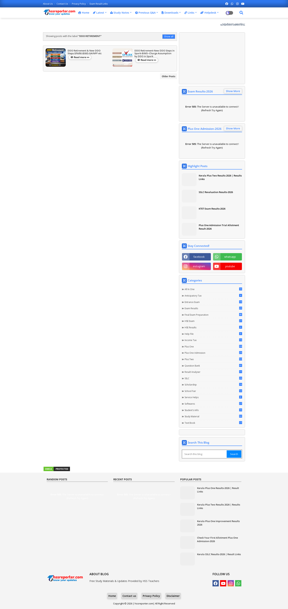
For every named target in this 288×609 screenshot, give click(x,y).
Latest (98, 12)
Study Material (213, 416)
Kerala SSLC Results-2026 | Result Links (219, 554)
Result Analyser (213, 372)
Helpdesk (208, 12)
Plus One (213, 346)
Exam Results (213, 308)
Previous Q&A (145, 12)
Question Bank (213, 365)
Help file (213, 333)
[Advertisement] (212, 58)
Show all (168, 36)
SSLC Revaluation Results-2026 (216, 192)
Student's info (213, 410)
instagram (199, 266)
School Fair (213, 391)
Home (83, 12)
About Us (48, 3)
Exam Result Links (99, 3)
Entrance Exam (213, 302)
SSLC (213, 378)
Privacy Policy (79, 3)
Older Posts (168, 76)
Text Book (213, 422)
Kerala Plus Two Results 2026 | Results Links (220, 177)
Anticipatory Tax (213, 295)
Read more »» (81, 57)
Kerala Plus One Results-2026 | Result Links (218, 489)
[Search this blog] (205, 454)
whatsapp (230, 256)
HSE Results (213, 327)
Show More (233, 91)
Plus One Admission (213, 352)
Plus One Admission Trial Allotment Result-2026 (219, 227)
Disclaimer (173, 596)
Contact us (63, 3)
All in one (213, 289)
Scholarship (213, 384)
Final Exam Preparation (213, 314)
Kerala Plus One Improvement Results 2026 (218, 522)
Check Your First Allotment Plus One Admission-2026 (217, 539)
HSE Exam (213, 321)
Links (189, 12)
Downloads (170, 12)
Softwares (213, 403)
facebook (199, 256)
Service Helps (213, 397)
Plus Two (213, 359)
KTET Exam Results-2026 (212, 208)
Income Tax (213, 340)
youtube (230, 266)
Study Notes (119, 12)
